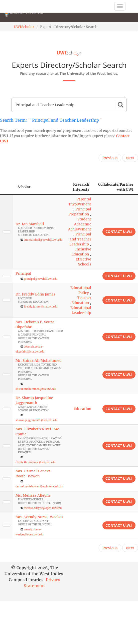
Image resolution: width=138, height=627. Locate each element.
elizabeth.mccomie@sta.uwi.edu (35, 462)
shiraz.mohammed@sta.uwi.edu (36, 389)
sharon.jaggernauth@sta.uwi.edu (36, 420)
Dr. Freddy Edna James (35, 294)
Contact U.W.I (118, 231)
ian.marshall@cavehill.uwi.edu (43, 239)
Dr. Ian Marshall (30, 224)
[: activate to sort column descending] (6, 187)
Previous (109, 158)
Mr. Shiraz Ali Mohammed (39, 360)
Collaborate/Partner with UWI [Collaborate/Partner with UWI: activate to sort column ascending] (115, 187)
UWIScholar (24, 27)
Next (130, 158)
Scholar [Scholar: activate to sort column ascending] (24, 187)
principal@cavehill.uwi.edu (40, 278)
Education (82, 409)
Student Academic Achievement (79, 224)
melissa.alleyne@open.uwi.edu (43, 508)
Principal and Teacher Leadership (80, 239)
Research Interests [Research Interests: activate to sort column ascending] (81, 187)
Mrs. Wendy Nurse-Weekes (39, 517)
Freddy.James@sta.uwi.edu (40, 306)
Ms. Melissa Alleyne (33, 495)
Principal (23, 273)
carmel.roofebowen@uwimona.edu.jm (39, 486)
